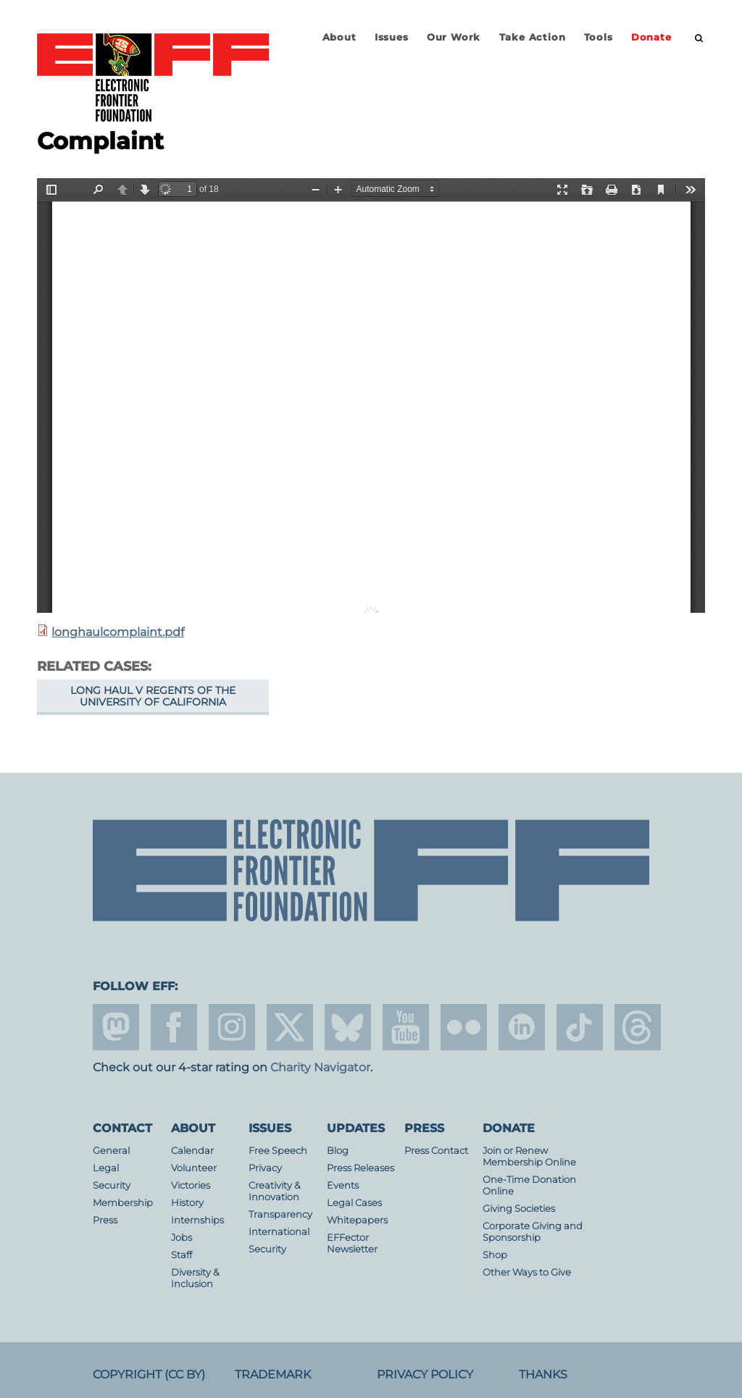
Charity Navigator (320, 1067)
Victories (190, 1185)
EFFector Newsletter (352, 1243)
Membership (123, 1202)
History (187, 1202)
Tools (598, 37)
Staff (181, 1255)
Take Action (532, 37)
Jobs (181, 1237)
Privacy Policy (425, 1374)
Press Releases (360, 1168)
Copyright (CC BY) (149, 1374)
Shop (495, 1255)
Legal (106, 1168)
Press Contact (436, 1150)
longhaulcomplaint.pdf (117, 632)
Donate (651, 37)
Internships (197, 1220)
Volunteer (194, 1168)
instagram (232, 1027)
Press (105, 1220)
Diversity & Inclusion (195, 1278)
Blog (338, 1150)
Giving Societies (519, 1208)
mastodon (116, 1027)
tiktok (579, 1027)
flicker (464, 1027)
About (339, 37)
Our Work (453, 37)
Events (343, 1185)
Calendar (192, 1150)
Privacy (265, 1168)
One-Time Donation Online (529, 1185)
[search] (699, 38)
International (279, 1231)
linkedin (522, 1027)
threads (637, 1027)
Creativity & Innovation (275, 1191)
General (111, 1150)
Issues (392, 37)
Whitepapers (357, 1220)
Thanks (543, 1374)
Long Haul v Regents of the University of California (152, 696)
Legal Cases (354, 1202)
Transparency (280, 1214)
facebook (174, 1027)
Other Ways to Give (527, 1272)
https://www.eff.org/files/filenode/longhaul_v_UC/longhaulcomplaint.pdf (371, 395)
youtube (406, 1027)
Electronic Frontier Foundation (153, 78)
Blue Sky (348, 1027)
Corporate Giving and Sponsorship (533, 1232)
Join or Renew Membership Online (529, 1156)
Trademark (273, 1374)
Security (111, 1185)
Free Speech (278, 1150)
